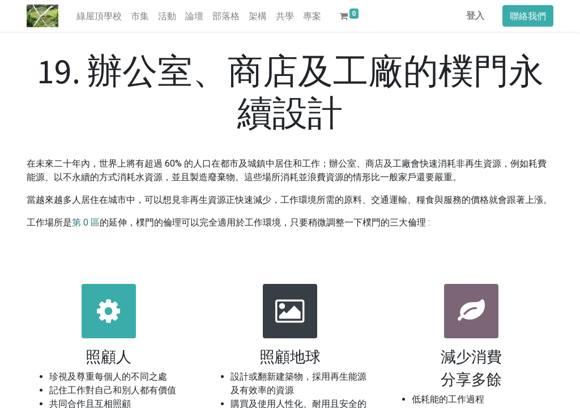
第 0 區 (86, 222)
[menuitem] (99, 16)
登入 (475, 15)
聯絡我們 (528, 16)
